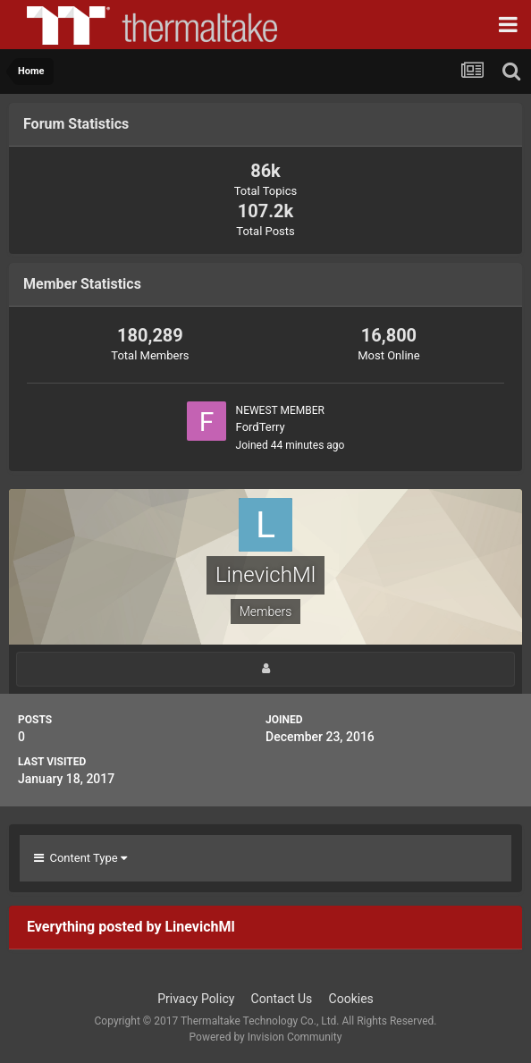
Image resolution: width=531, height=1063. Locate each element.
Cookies (351, 998)
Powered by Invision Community (266, 1037)
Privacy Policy (195, 998)
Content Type (80, 858)
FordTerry (260, 427)
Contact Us (282, 998)
